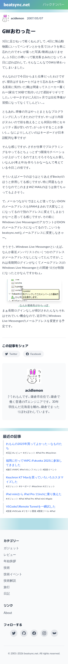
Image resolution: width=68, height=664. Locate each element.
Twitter (11, 353)
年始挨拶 (10, 561)
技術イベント (13, 574)
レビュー (10, 555)
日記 (7, 593)
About (8, 613)
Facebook (33, 353)
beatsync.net (17, 4)
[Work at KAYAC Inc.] (54, 633)
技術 (7, 567)
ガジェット (11, 548)
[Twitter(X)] (13, 633)
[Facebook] (34, 633)
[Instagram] (44, 633)
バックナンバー (53, 4)
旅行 (7, 587)
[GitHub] (24, 633)
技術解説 (10, 580)
